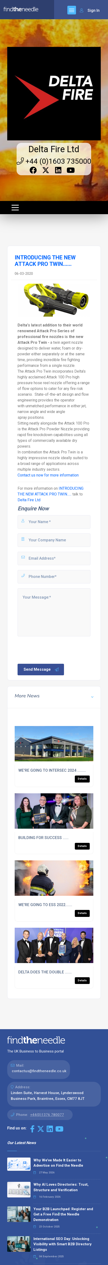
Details (82, 778)
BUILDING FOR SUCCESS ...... (43, 837)
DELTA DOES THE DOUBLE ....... (45, 972)
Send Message (41, 669)
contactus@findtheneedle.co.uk (39, 1071)
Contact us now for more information (48, 475)
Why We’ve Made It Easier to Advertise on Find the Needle (58, 1163)
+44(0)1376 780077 (47, 1115)
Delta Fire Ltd (53, 149)
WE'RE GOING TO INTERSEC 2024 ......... (52, 770)
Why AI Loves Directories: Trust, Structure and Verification (61, 1187)
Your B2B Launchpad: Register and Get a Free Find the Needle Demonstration (63, 1214)
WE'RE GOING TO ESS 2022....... (45, 904)
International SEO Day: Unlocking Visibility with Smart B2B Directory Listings (62, 1244)
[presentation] (53, 649)
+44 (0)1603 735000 (54, 161)
